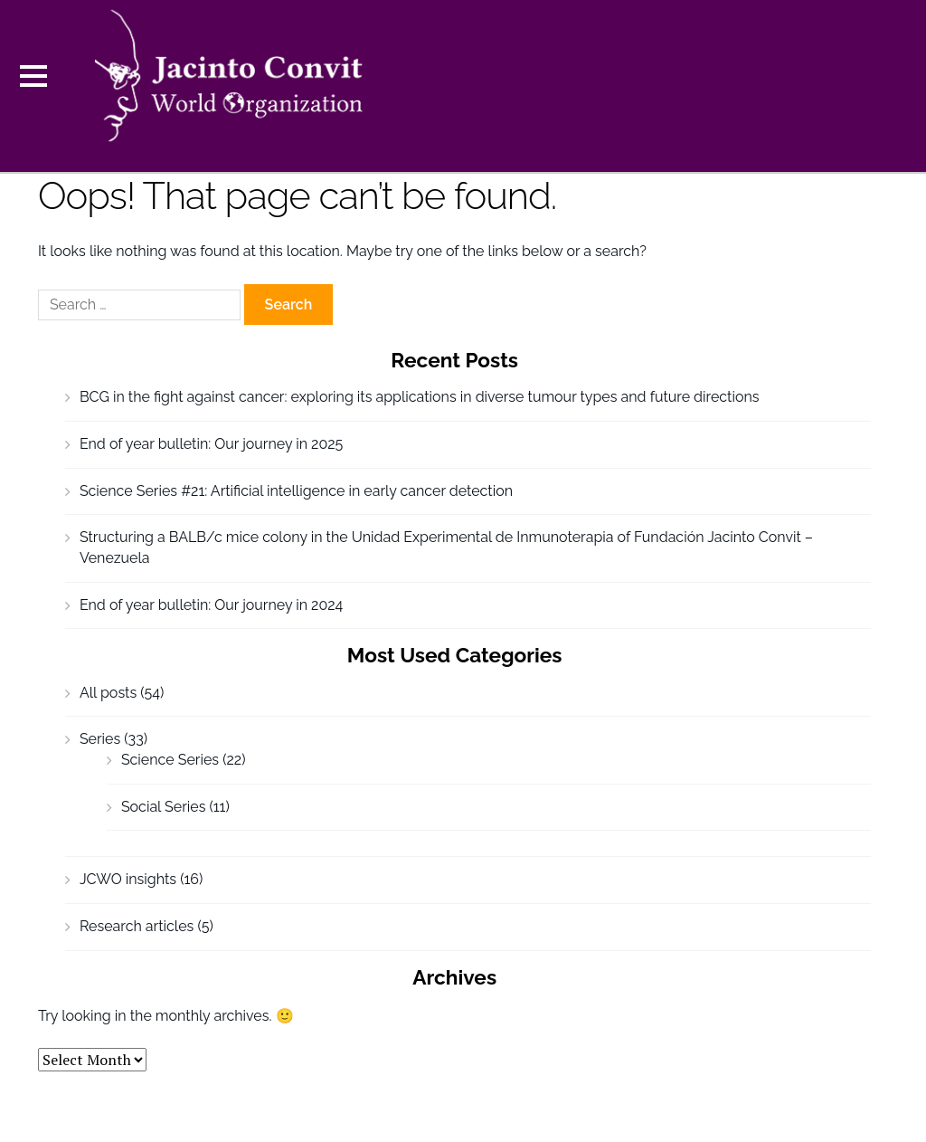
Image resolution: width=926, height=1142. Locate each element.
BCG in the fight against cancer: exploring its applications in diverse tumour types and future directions (420, 396)
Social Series (163, 806)
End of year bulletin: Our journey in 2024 (211, 605)
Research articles (137, 926)
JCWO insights (128, 879)
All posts (108, 692)
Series (100, 738)
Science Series (170, 759)
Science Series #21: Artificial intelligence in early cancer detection (296, 491)
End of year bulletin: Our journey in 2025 (211, 443)
